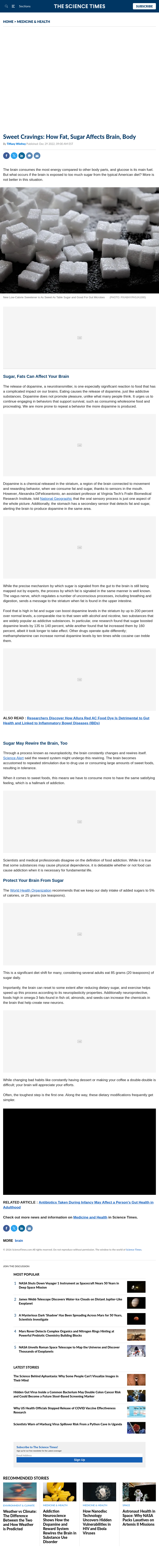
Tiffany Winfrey (16, 143)
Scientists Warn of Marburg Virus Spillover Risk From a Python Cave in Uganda (67, 1424)
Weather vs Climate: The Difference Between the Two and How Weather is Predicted (20, 1520)
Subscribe (144, 6)
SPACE (126, 1505)
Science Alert (13, 758)
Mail (37, 155)
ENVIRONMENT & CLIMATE (19, 1505)
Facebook (6, 155)
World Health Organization (30, 890)
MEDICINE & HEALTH (33, 21)
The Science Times (79, 6)
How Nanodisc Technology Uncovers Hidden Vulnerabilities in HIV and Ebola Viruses (97, 1522)
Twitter (14, 155)
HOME (8, 21)
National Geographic (56, 499)
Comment (29, 155)
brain (19, 1240)
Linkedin (21, 155)
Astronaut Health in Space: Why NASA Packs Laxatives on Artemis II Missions (139, 1518)
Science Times (133, 1249)
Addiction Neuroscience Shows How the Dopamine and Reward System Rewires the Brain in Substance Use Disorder (59, 1526)
